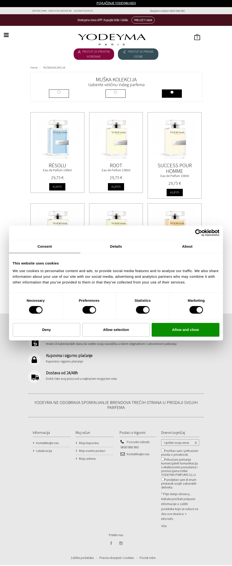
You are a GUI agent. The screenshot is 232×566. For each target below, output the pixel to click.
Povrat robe (147, 559)
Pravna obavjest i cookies (116, 559)
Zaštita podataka (82, 559)
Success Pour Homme (175, 168)
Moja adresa (87, 459)
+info (169, 520)
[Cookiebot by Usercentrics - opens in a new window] (198, 232)
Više (164, 527)
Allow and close (185, 330)
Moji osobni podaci (92, 452)
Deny (46, 330)
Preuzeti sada (143, 20)
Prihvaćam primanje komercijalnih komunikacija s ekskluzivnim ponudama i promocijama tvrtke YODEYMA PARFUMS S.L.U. (179, 468)
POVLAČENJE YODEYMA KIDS (116, 3)
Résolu (57, 165)
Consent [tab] (45, 246)
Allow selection (116, 330)
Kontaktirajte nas (47, 444)
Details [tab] (116, 246)
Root (116, 165)
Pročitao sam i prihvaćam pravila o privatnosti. (179, 454)
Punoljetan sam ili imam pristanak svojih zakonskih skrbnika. (178, 484)
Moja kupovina (89, 444)
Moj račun (83, 433)
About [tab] (187, 246)
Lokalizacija (44, 452)
